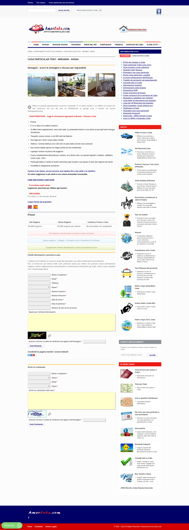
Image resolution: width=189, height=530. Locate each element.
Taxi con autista (141, 215)
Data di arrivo (57, 300)
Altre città (152, 45)
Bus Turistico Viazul (143, 474)
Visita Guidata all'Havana (145, 181)
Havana (45, 45)
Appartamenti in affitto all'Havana (47, 51)
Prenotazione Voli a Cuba (145, 250)
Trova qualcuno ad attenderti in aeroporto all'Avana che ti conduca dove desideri (147, 172)
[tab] (125, 55)
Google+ (34, 355)
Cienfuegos (105, 45)
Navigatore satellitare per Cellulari (138, 98)
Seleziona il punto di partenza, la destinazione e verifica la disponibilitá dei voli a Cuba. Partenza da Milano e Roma (146, 258)
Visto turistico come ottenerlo (136, 67)
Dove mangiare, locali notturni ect (138, 106)
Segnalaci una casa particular (136, 111)
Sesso (54, 378)
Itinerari (138, 233)
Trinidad (119, 45)
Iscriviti (152, 355)
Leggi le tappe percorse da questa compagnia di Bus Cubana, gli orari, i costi (146, 479)
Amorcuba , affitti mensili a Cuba (137, 116)
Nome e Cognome (59, 275)
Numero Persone (58, 296)
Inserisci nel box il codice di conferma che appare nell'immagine (55, 341)
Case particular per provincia (61, 3)
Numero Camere (58, 292)
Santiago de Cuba (134, 45)
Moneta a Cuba (90, 116)
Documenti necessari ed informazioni (145, 377)
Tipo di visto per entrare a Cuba (146, 388)
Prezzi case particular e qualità (136, 75)
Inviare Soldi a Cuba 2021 (145, 303)
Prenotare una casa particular (136, 72)
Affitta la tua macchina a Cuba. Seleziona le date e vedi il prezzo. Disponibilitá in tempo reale (147, 139)
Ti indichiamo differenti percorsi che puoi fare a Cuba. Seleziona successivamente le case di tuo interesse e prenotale (146, 240)
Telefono (55, 283)
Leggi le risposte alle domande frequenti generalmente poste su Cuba (147, 449)
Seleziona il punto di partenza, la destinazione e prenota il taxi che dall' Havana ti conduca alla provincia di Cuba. (146, 275)
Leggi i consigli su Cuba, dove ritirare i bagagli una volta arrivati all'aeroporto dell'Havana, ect (146, 464)
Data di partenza (58, 304)
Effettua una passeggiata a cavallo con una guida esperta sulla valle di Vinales (147, 205)
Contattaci (39, 527)
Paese (54, 287)
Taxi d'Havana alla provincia (146, 268)
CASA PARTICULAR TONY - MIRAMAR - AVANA (79, 51)
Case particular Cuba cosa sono (137, 65)
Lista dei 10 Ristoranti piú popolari (138, 103)
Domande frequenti (131, 113)
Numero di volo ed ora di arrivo (64, 308)
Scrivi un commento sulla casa (41, 390)
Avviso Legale (51, 527)
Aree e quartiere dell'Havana (146, 398)
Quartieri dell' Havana (132, 70)
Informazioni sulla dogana (134, 88)
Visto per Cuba (141, 384)
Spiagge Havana (60, 45)
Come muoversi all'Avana (134, 93)
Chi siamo (40, 3)
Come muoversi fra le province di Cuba (140, 95)
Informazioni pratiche (132, 85)
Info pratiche (140, 428)
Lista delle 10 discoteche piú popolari (139, 100)
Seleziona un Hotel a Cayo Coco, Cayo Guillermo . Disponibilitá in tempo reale (146, 325)
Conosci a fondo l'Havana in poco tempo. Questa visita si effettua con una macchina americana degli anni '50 (146, 187)
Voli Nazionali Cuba (142, 149)
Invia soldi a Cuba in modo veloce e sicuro (146, 307)
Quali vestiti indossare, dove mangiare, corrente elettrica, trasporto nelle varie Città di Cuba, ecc (146, 435)
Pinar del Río (90, 45)
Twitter (29, 355)
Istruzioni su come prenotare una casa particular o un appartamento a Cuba (147, 420)
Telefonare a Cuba (131, 108)
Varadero (76, 45)
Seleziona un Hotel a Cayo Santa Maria (146, 293)
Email (54, 279)
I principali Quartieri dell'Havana (143, 402)
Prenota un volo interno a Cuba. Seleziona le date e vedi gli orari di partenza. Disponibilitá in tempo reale (146, 155)
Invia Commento (36, 424)
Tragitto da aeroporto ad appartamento (140, 80)
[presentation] (125, 55)
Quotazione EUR (130, 90)
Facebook (158, 12)
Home (30, 3)
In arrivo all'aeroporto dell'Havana (138, 78)
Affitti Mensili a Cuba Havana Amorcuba (137, 488)
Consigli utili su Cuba (132, 83)
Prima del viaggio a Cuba (134, 62)
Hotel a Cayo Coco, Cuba (145, 320)
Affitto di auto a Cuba (143, 133)
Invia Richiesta (36, 346)
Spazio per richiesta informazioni (42, 312)
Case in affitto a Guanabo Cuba (137, 118)
